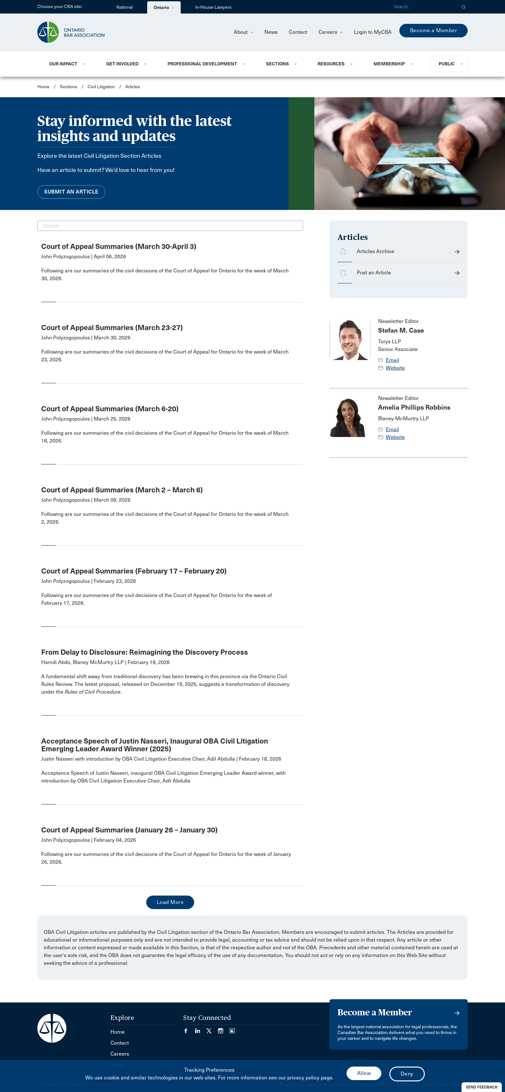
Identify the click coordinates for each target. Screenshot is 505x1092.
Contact (298, 32)
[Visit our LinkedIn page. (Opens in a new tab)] (200, 1029)
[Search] (422, 7)
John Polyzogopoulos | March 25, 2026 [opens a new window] (85, 419)
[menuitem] (69, 64)
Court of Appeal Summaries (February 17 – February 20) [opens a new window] (133, 570)
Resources (331, 64)
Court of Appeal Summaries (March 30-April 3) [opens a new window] (118, 246)
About (243, 32)
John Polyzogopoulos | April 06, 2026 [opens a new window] (83, 256)
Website (395, 368)
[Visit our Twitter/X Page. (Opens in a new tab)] (212, 1029)
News (271, 32)
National (124, 7)
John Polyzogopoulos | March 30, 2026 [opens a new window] (85, 338)
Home (43, 87)
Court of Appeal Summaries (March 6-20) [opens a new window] (109, 408)
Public (447, 64)
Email (392, 360)
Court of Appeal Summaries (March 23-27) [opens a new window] (112, 327)
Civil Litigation (101, 87)
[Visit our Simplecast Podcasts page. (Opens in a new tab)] (232, 1029)
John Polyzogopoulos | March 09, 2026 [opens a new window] (85, 500)
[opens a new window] (167, 274)
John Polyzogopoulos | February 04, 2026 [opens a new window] (88, 840)
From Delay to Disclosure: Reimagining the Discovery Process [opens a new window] (144, 652)
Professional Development (202, 64)
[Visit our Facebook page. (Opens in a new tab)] (189, 1029)
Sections (277, 64)
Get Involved (122, 64)
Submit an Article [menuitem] (71, 192)
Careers (331, 32)
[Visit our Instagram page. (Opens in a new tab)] (224, 1029)
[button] (464, 7)
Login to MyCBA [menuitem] (373, 32)
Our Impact (63, 64)
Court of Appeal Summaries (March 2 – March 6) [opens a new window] (122, 489)
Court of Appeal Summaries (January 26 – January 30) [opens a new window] (129, 829)
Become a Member (433, 30)
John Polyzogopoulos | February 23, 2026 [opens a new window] (88, 581)
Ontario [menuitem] (164, 7)
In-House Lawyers (213, 7)
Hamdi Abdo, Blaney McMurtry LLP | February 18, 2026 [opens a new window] (105, 662)
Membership (389, 64)
